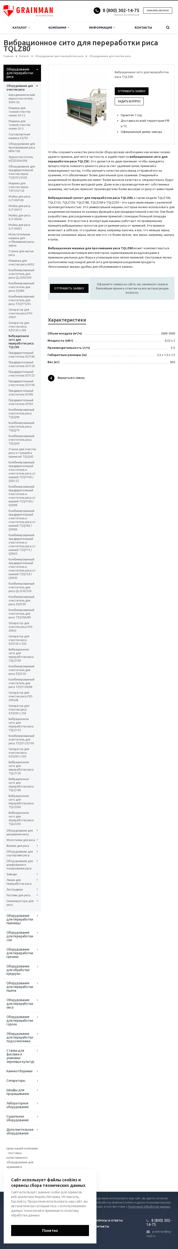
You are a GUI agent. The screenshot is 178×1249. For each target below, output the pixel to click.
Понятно (50, 1230)
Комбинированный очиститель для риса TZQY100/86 (21, 683)
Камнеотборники (19, 1071)
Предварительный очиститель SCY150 (22, 364)
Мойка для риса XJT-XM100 (19, 198)
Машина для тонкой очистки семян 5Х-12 (19, 111)
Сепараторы (15, 1080)
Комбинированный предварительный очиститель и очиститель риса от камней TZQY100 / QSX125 (22, 471)
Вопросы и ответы (108, 1220)
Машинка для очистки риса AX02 (21, 262)
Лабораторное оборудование (17, 1105)
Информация (102, 27)
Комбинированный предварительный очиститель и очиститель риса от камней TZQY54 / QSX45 (22, 568)
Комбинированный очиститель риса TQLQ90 (21, 413)
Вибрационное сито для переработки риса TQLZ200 (21, 801)
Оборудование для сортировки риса (19, 853)
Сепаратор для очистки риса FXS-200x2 (21, 627)
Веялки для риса (17, 845)
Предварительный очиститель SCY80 (21, 392)
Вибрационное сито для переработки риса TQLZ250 (21, 818)
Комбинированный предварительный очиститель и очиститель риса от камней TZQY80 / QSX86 (22, 520)
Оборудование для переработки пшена (19, 986)
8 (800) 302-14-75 (121, 10)
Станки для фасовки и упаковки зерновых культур (20, 1056)
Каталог (21, 27)
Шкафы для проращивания (17, 1092)
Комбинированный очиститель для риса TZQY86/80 (21, 613)
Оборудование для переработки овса (19, 1003)
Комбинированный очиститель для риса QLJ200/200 (21, 274)
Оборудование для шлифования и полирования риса (19, 865)
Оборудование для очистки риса (19, 87)
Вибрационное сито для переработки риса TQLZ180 (21, 785)
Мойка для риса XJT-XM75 (19, 207)
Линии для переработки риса (19, 881)
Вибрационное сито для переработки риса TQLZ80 (21, 341)
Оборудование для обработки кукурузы (17, 969)
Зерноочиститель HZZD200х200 (21, 158)
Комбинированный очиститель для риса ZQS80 (21, 287)
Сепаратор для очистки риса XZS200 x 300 (19, 753)
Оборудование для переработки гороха (19, 1020)
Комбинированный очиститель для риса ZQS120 (21, 670)
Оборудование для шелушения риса (19, 832)
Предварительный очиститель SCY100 (22, 383)
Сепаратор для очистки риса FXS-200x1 (21, 313)
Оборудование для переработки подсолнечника (19, 1037)
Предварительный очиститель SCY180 (22, 354)
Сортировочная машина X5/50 (19, 136)
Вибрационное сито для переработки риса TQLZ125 (21, 724)
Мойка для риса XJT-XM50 (19, 217)
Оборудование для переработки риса (19, 73)
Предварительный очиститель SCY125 (22, 373)
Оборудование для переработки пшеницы (19, 919)
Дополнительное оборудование (20, 1131)
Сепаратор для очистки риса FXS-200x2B (21, 696)
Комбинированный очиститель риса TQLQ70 (21, 426)
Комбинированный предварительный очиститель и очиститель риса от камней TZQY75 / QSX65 (22, 544)
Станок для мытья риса (21, 253)
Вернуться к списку (66, 378)
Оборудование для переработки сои (19, 936)
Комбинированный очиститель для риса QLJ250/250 (21, 587)
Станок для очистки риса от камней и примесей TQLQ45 (22, 453)
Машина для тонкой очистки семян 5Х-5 (19, 125)
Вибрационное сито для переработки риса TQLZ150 (21, 768)
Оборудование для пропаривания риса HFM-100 (22, 147)
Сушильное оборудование (17, 1118)
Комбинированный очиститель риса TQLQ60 (21, 440)
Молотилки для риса (20, 840)
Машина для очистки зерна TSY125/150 (18, 187)
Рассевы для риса (18, 895)
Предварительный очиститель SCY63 (21, 402)
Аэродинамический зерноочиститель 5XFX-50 (22, 98)
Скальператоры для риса (20, 903)
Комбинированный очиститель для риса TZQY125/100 (21, 739)
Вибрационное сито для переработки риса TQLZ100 (21, 655)
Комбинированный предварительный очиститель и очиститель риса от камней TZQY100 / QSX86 (22, 496)
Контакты (143, 27)
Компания (58, 27)
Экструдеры (14, 889)
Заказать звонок (158, 10)
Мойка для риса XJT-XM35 (19, 226)
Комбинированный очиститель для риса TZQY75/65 (21, 300)
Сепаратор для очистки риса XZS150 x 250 (19, 640)
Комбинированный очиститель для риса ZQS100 (21, 600)
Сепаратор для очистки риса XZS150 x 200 (19, 326)
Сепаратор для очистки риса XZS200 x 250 (19, 709)
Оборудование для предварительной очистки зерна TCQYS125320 (22, 172)
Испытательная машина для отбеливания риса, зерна (21, 240)
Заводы (11, 874)
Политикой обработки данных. (149, 1206)
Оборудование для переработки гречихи (19, 953)
